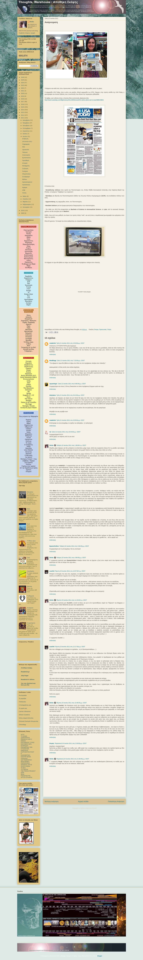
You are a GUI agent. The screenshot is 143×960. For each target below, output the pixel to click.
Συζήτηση (25, 168)
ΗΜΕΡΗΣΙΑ (24, 750)
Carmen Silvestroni (25, 711)
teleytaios (52, 395)
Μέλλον (24, 179)
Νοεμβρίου (26, 123)
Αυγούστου (26, 131)
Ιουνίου (25, 136)
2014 (22, 109)
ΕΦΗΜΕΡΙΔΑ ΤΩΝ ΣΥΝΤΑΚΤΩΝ (26, 748)
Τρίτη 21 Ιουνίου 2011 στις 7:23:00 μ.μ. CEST (71, 360)
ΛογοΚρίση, (30, 571)
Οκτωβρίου (26, 125)
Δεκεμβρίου (26, 120)
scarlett (51, 571)
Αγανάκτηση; (26, 184)
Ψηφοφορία (25, 144)
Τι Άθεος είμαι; (31, 541)
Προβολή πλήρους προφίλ (27, 33)
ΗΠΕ (23, 190)
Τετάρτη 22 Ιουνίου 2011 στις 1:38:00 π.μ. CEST (71, 445)
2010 (22, 210)
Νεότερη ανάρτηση (51, 801)
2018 (22, 99)
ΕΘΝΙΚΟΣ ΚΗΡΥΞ (26, 739)
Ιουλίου (25, 133)
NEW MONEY (25, 761)
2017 (22, 101)
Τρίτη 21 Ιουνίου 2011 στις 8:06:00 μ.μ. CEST (72, 383)
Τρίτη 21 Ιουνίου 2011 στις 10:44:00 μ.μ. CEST (66, 432)
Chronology (22, 724)
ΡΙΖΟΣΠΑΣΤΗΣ (25, 776)
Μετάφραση (25, 166)
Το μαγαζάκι (22, 698)
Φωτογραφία (23, 695)
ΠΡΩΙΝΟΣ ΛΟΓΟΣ (26, 764)
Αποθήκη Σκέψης (26, 668)
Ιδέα (23, 147)
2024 (22, 82)
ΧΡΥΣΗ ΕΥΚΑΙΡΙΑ (26, 777)
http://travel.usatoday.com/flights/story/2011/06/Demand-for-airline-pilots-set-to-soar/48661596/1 (74, 100)
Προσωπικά (102, 329)
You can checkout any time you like (28, 684)
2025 (22, 80)
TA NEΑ (23, 768)
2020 (22, 93)
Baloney (29, 586)
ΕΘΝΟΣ (23, 741)
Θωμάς (51, 743)
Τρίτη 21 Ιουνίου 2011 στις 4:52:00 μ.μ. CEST (70, 343)
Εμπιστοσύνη (26, 157)
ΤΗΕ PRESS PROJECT (28, 771)
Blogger (99, 956)
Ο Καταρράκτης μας (25, 705)
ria (50, 432)
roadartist (52, 343)
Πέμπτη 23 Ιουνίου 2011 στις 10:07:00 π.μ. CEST (70, 571)
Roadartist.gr (25, 672)
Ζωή (28, 524)
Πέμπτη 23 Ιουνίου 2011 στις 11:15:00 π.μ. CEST (72, 600)
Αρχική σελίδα (83, 801)
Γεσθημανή (30, 596)
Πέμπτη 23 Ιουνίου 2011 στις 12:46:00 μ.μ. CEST (72, 703)
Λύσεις (24, 193)
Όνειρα (96, 329)
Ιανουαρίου (26, 207)
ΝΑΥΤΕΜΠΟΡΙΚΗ (26, 760)
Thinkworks (22, 702)
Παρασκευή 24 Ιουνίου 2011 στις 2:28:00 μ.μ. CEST (70, 743)
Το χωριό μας (23, 708)
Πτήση (109, 329)
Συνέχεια (25, 171)
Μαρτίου (25, 201)
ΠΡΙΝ (22, 772)
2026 (22, 77)
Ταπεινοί (24, 152)
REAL (23, 774)
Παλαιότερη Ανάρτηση (116, 801)
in (21, 753)
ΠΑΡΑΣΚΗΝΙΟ (25, 763)
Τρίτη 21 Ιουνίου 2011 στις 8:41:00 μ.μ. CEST (70, 395)
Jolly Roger (25, 675)
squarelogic (53, 383)
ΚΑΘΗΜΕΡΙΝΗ (25, 755)
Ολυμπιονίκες (26, 174)
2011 (22, 118)
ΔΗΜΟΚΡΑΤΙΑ (25, 738)
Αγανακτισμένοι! (27, 182)
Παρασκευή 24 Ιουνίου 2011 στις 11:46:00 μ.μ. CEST (73, 759)
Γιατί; (28, 557)
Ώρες (28, 509)
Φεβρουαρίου (27, 204)
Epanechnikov (54, 546)
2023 (22, 85)
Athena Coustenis (24, 715)
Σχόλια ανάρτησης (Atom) (88, 808)
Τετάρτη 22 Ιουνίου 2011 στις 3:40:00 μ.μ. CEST (74, 546)
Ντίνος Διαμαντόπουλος (26, 718)
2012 (22, 115)
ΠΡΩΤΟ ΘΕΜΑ (25, 766)
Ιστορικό (24, 163)
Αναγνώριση (26, 155)
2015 (22, 107)
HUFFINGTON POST (27, 752)
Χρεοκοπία (25, 149)
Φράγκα (24, 187)
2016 (22, 104)
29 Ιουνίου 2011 (27, 141)
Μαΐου (25, 196)
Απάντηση (52, 354)
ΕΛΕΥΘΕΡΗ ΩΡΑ (26, 744)
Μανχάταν (30, 492)
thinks (51, 445)
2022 (22, 88)
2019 (22, 96)
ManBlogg (52, 360)
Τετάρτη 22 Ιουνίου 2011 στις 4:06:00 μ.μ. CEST (71, 557)
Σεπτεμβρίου (27, 128)
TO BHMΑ (24, 736)
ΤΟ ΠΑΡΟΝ (24, 769)
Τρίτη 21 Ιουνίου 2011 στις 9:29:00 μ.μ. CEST (70, 420)
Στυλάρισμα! (26, 176)
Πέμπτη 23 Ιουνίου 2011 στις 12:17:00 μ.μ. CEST (70, 646)
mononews (24, 758)
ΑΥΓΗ (22, 734)
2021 (22, 91)
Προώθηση (25, 160)
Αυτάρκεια (30, 608)
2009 (22, 213)
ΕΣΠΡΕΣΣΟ (24, 745)
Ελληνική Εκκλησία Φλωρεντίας (28, 721)
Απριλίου (26, 199)
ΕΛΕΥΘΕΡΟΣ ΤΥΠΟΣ (27, 742)
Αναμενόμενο (31, 623)
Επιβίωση (25, 139)
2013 (22, 112)
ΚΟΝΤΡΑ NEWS (26, 757)
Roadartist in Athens (27, 679)
